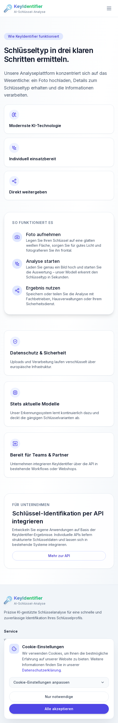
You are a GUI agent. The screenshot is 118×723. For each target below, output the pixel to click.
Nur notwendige (59, 697)
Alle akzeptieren (59, 709)
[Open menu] (109, 8)
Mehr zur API (59, 556)
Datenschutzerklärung (41, 670)
